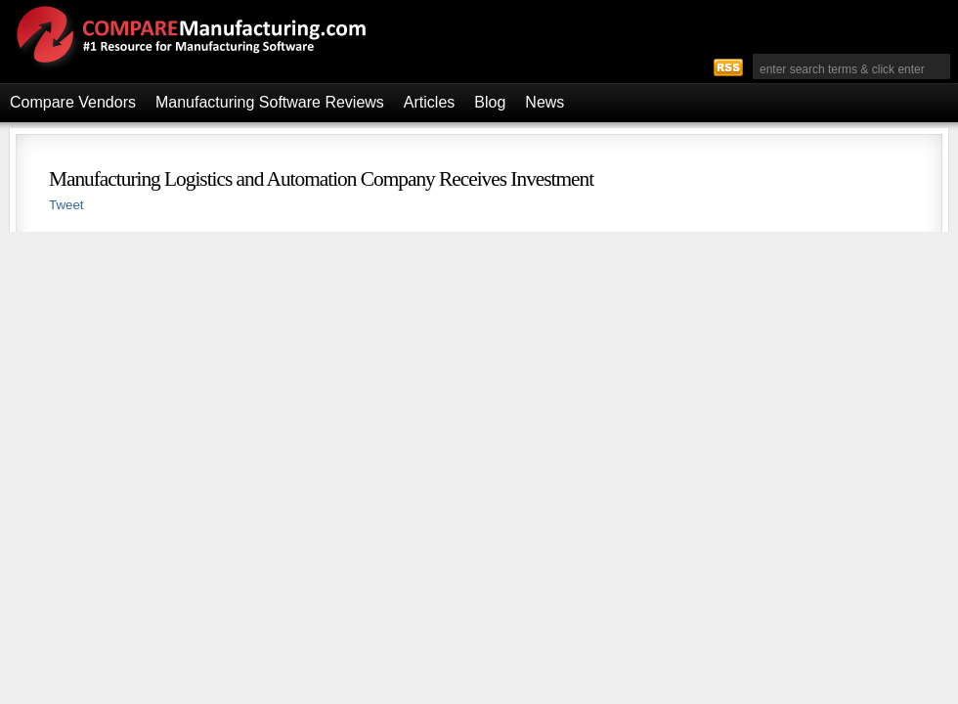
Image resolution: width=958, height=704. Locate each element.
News (544, 102)
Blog (489, 102)
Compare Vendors (73, 102)
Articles (429, 102)
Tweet (66, 205)
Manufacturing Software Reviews (269, 102)
